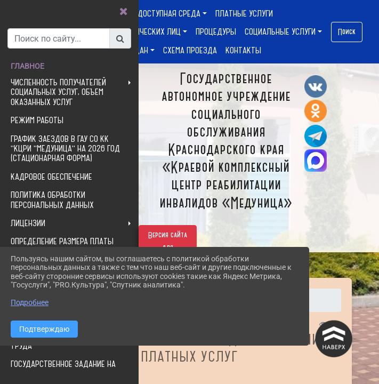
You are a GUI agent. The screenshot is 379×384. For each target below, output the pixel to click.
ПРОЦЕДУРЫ (216, 31)
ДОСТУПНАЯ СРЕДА (169, 13)
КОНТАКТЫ (243, 50)
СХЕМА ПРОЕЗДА (190, 50)
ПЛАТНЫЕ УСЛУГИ (244, 13)
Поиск (347, 32)
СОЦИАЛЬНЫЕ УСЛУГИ (280, 31)
